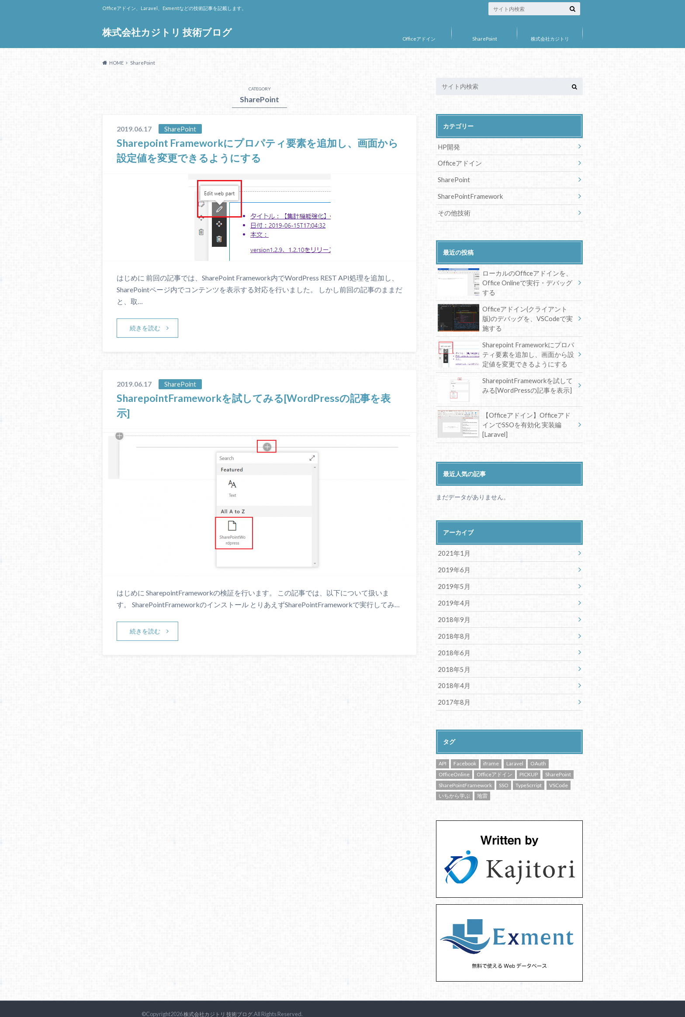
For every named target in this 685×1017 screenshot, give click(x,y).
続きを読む (145, 328)
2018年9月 (452, 611)
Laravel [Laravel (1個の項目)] (514, 753)
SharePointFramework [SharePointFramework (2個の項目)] (465, 774)
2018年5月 (452, 659)
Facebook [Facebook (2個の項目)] (464, 753)
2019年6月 (452, 563)
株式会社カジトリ (550, 39)
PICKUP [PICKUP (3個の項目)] (528, 764)
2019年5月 (452, 579)
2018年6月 (452, 643)
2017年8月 (452, 691)
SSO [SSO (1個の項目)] (504, 774)
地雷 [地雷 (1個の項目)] (482, 785)
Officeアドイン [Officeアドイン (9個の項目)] (494, 764)
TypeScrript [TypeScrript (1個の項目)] (528, 774)
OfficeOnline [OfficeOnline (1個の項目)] (454, 764)
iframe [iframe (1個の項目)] (491, 753)
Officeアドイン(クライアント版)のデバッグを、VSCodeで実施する (505, 315)
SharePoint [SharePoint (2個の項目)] (558, 764)
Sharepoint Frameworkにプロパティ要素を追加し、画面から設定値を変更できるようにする (506, 349)
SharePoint (484, 39)
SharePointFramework (470, 194)
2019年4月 (452, 594)
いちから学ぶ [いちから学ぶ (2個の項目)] (454, 785)
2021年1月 (452, 546)
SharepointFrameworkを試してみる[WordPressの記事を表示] (504, 382)
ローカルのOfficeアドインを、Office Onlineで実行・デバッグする (506, 280)
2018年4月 (452, 675)
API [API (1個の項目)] (442, 753)
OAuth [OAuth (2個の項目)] (538, 753)
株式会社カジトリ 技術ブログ (167, 32)
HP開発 (448, 146)
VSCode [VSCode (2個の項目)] (558, 774)
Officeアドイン (419, 39)
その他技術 (453, 210)
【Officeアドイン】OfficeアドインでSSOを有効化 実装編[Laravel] (506, 416)
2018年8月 (452, 627)
